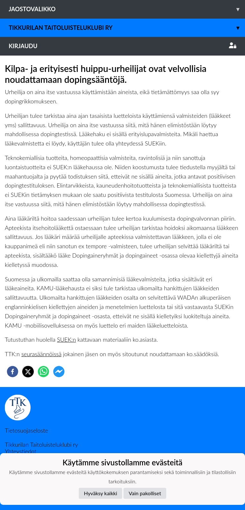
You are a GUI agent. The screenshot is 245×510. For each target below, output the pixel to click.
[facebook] (12, 371)
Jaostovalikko (127, 9)
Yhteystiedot (20, 451)
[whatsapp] (43, 371)
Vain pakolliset (145, 493)
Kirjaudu (122, 45)
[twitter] (28, 371)
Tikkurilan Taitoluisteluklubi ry (127, 28)
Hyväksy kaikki (100, 493)
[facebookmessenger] (59, 371)
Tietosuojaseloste (26, 430)
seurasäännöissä (41, 353)
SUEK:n (66, 339)
